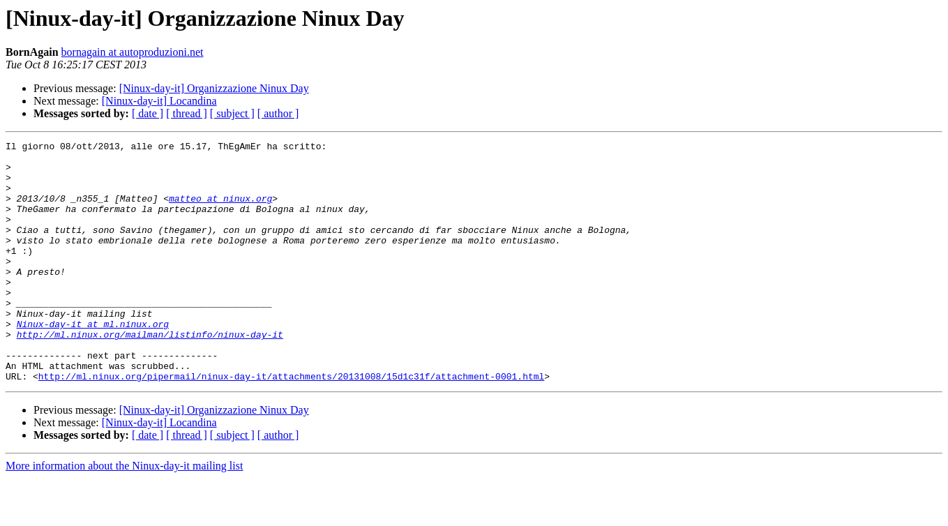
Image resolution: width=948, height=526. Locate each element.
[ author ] (278, 113)
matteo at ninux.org (220, 210)
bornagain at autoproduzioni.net (132, 52)
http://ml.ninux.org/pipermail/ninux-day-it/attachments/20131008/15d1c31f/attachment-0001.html (291, 424)
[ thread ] (186, 113)
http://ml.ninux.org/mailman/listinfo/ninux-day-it (150, 374)
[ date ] (147, 113)
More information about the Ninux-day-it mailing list (124, 514)
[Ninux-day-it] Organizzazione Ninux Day (214, 88)
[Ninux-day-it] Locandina (159, 101)
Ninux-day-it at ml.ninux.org (93, 361)
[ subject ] (232, 113)
